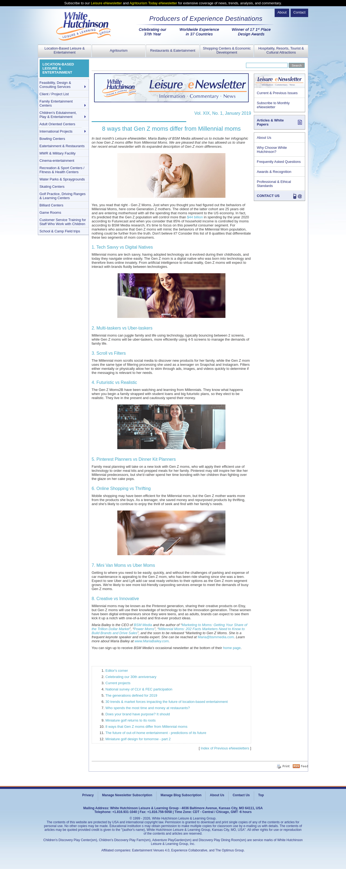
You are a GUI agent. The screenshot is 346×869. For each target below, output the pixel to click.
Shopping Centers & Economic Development (227, 50)
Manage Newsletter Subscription (127, 795)
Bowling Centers (52, 139)
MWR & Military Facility (57, 153)
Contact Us (241, 795)
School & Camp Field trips (59, 231)
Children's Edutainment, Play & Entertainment (58, 115)
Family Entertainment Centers (56, 103)
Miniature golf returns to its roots (130, 720)
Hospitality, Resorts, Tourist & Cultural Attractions (281, 50)
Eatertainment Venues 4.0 (150, 850)
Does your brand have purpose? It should (137, 714)
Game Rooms (50, 212)
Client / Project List (54, 94)
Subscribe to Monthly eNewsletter (273, 105)
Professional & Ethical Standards (274, 184)
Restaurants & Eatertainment (172, 50)
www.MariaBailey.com (152, 641)
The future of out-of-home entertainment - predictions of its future (155, 733)
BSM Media (143, 625)
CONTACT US (268, 196)
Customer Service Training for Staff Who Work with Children (62, 222)
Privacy (88, 795)
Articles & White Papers (270, 122)
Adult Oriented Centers (57, 124)
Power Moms (144, 629)
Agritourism (119, 50)
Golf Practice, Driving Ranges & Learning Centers (62, 196)
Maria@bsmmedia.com (216, 637)
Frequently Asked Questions (279, 162)
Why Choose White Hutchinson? (272, 150)
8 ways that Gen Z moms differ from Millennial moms (146, 727)
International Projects (55, 131)
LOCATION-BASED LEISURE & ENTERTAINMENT (58, 68)
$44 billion (195, 217)
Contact (299, 12)
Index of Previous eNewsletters (225, 748)
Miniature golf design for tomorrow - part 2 (138, 739)
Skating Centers (52, 187)
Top (261, 795)
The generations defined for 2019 (131, 695)
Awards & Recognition (274, 172)
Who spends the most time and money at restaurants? (147, 708)
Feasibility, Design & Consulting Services (55, 85)
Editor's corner (116, 671)
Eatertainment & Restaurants (62, 146)
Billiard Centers (51, 205)
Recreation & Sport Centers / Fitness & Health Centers (61, 170)
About (282, 12)
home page (232, 648)
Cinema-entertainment (56, 161)
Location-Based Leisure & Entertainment (65, 50)
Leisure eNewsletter (106, 3)
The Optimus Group (229, 850)
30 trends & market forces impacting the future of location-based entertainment (166, 702)
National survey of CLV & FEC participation (138, 689)
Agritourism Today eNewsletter (153, 3)
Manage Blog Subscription (181, 795)
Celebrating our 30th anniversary (131, 677)
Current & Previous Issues (277, 93)
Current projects (117, 683)
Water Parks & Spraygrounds (62, 179)
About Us (264, 138)
